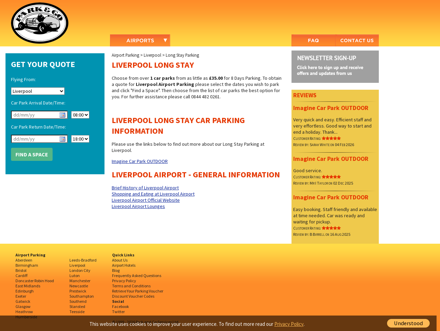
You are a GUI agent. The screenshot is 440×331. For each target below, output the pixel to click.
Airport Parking (125, 55)
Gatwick (22, 301)
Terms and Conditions (131, 285)
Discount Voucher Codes (133, 296)
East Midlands (27, 285)
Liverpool (152, 55)
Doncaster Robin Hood (34, 280)
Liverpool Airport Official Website (146, 200)
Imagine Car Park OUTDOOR (140, 161)
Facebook (120, 306)
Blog (116, 270)
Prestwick (77, 291)
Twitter (118, 311)
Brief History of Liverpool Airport (145, 188)
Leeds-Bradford (83, 260)
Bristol (20, 270)
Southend (78, 301)
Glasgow (23, 306)
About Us (120, 260)
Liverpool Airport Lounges (138, 206)
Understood (408, 323)
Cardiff (21, 275)
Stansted (77, 306)
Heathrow (24, 311)
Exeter (20, 296)
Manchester (79, 280)
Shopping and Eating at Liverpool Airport (153, 194)
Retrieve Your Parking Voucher (137, 291)
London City (79, 270)
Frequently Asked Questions (136, 275)
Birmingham (26, 265)
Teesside (77, 311)
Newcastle (78, 285)
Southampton (81, 296)
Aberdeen (23, 260)
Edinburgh (24, 291)
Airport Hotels (123, 265)
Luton (74, 275)
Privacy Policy (124, 280)
